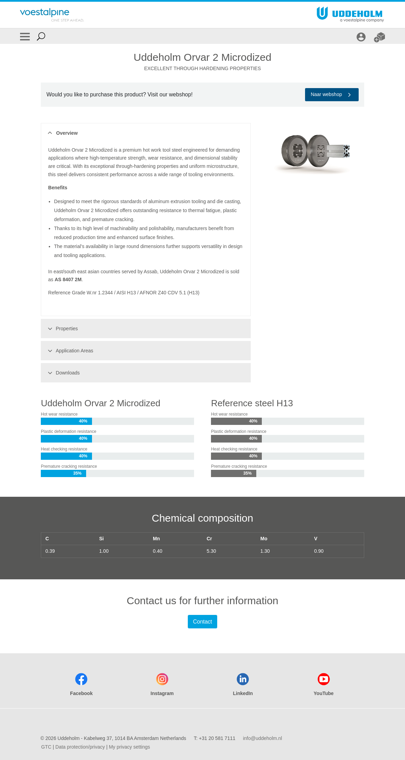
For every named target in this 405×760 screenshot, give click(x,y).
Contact (202, 622)
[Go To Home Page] (51, 14)
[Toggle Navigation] (25, 36)
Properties (62, 328)
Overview (61, 133)
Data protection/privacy (80, 747)
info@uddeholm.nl (262, 738)
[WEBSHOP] (380, 36)
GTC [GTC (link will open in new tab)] (46, 747)
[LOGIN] (362, 36)
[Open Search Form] (41, 36)
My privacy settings (129, 747)
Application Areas (69, 350)
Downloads (63, 373)
